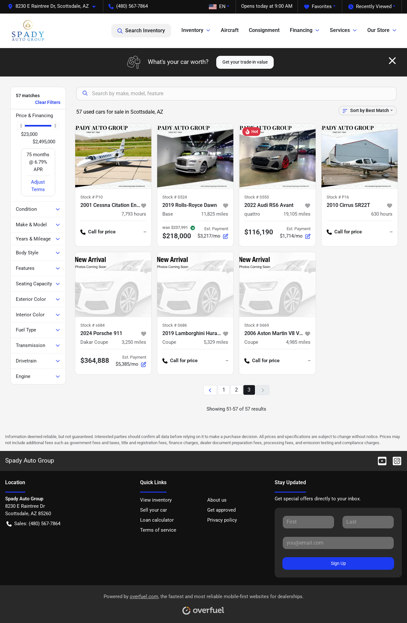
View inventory (156, 500)
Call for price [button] (98, 232)
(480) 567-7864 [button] (128, 6)
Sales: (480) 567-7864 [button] (33, 523)
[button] (54, 6)
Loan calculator (157, 520)
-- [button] (145, 232)
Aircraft (230, 30)
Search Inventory (141, 31)
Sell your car (153, 510)
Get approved (221, 510)
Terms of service (158, 530)
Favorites (318, 6)
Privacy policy (222, 520)
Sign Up (338, 563)
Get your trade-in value (245, 62)
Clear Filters (47, 102)
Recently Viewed (370, 6)
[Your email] (338, 542)
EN (217, 6)
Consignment (264, 30)
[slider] (21, 125)
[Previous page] (210, 390)
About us (217, 500)
